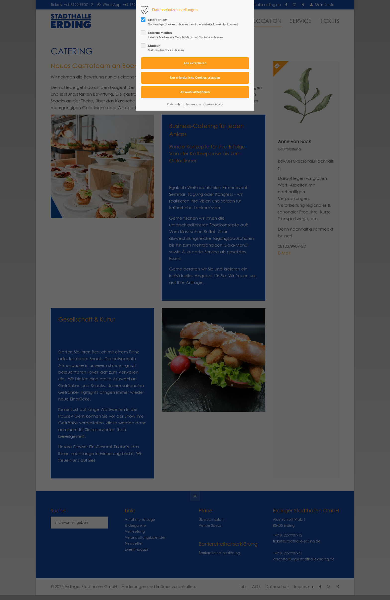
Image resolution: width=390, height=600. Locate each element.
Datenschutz (175, 104)
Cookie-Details (213, 104)
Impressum (193, 104)
